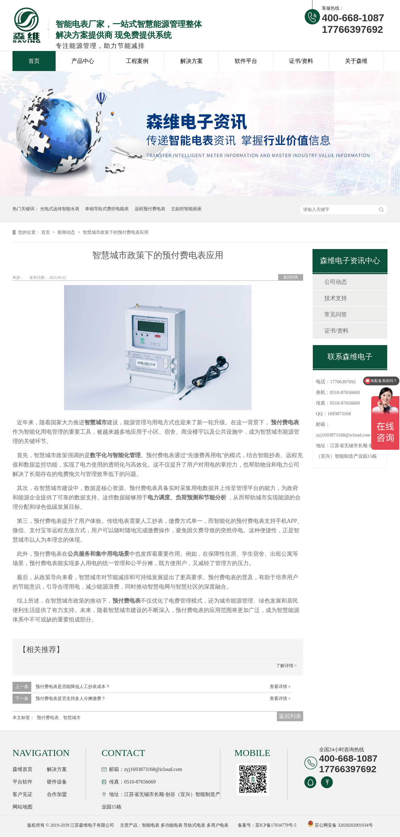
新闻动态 (67, 232)
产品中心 (83, 61)
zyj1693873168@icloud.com (343, 434)
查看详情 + (280, 686)
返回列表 (290, 277)
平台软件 (22, 781)
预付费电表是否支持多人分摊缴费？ (71, 698)
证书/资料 (301, 61)
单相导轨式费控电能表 (107, 209)
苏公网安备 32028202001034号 (340, 825)
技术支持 (335, 298)
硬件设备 (57, 781)
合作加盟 (57, 794)
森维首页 (22, 769)
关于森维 (356, 61)
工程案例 (137, 61)
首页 (34, 61)
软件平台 (246, 61)
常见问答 (335, 314)
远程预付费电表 (150, 209)
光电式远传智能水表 (59, 209)
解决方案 (191, 61)
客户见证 (22, 794)
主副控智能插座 (186, 209)
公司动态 (335, 282)
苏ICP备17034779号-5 (275, 825)
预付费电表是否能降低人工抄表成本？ (73, 686)
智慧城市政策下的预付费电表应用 (115, 232)
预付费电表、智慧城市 (59, 717)
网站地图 (22, 806)
